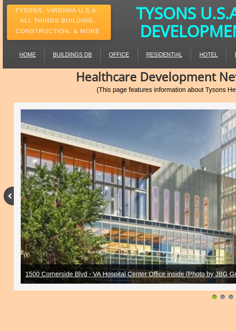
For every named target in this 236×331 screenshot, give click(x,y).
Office (119, 54)
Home (27, 54)
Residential (164, 54)
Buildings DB (72, 54)
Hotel (208, 54)
